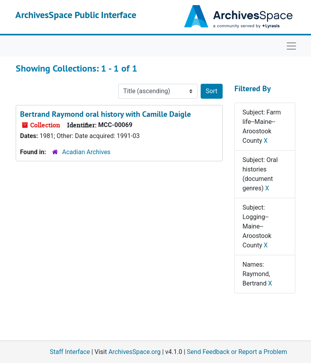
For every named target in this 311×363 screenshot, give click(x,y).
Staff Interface (70, 352)
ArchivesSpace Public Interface (75, 15)
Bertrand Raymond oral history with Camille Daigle (105, 114)
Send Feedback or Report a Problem (237, 352)
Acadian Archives (86, 152)
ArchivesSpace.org (134, 352)
